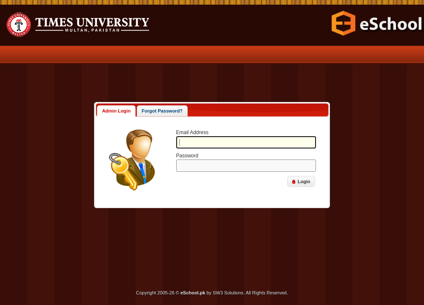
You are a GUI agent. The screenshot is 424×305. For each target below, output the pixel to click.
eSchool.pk (192, 292)
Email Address (192, 132)
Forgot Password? (162, 110)
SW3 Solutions (228, 292)
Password (187, 156)
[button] (301, 181)
